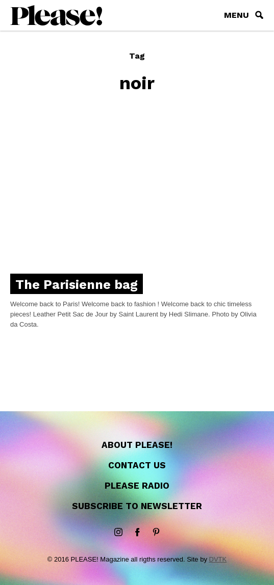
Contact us (137, 465)
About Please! (137, 445)
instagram (118, 532)
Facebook (137, 532)
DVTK (218, 559)
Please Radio (137, 486)
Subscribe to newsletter (137, 506)
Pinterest (156, 532)
